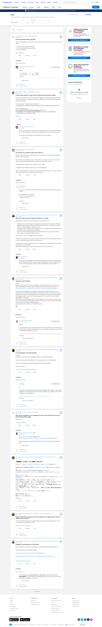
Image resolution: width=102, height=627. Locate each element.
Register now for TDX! (32, 10)
